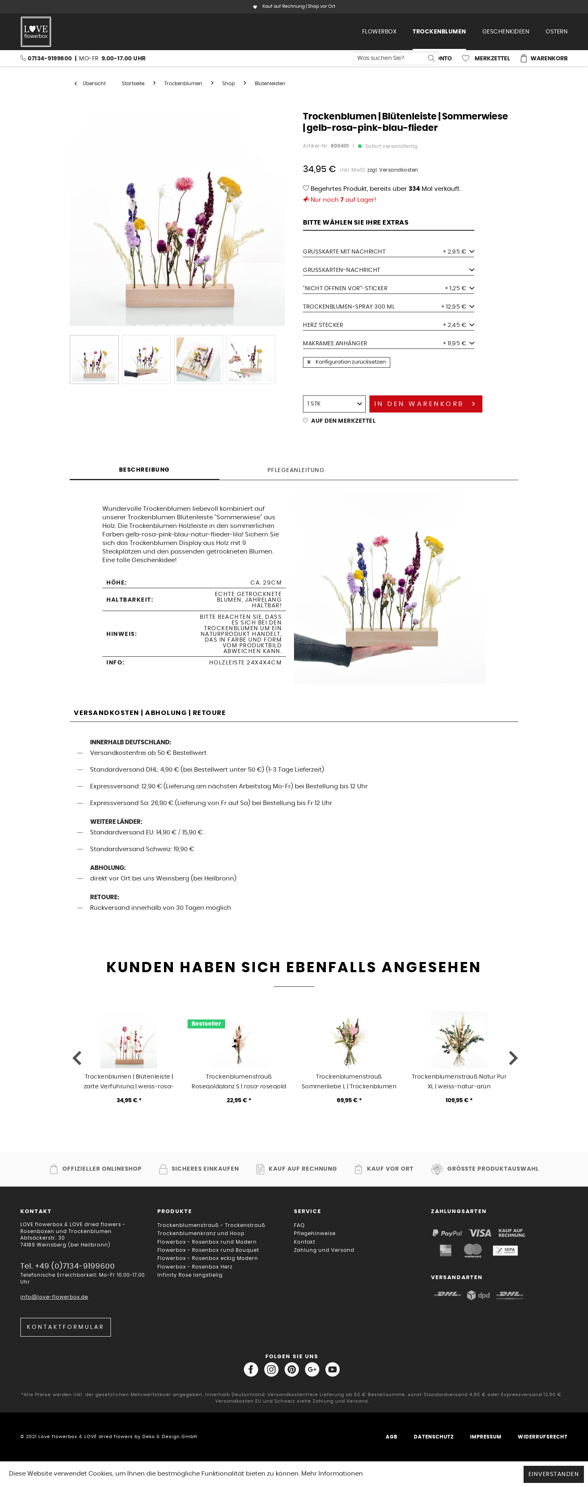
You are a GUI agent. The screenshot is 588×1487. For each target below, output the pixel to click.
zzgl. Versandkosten (392, 170)
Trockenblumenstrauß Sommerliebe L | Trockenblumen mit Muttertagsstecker (349, 1081)
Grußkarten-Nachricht (388, 270)
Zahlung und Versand (324, 1250)
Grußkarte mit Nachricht (388, 252)
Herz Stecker (388, 325)
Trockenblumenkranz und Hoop (201, 1233)
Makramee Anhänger (388, 344)
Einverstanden (553, 1474)
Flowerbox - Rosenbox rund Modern (207, 1242)
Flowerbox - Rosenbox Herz (194, 1266)
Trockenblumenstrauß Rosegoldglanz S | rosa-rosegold (239, 1081)
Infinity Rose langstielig (190, 1275)
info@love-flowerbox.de (54, 1297)
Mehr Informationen (332, 1474)
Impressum (486, 1436)
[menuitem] (379, 31)
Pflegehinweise (315, 1233)
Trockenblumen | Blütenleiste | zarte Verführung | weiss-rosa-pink (129, 1081)
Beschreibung (144, 470)
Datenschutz (434, 1436)
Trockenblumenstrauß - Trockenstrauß (211, 1225)
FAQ (299, 1225)
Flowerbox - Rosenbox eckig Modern (207, 1258)
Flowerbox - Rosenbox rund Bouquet (208, 1250)
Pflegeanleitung (296, 470)
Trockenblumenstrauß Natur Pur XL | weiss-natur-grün (459, 1081)
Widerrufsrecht (543, 1436)
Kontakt (304, 1242)
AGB (392, 1436)
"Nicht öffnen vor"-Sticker (388, 288)
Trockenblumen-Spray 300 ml (388, 307)
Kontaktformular (65, 1327)
